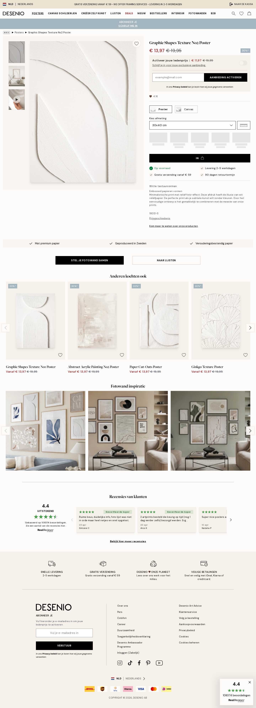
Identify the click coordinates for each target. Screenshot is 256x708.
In (200, 158)
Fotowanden (198, 13)
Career (121, 624)
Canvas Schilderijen (62, 13)
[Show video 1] (17, 99)
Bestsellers (158, 13)
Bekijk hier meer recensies (128, 541)
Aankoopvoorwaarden (192, 624)
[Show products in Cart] (249, 13)
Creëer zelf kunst (93, 13)
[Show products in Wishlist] (241, 13)
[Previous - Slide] (5, 327)
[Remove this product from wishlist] (136, 43)
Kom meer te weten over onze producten (173, 226)
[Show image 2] (17, 76)
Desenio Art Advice (190, 605)
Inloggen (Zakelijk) (128, 652)
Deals (129, 13)
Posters (38, 13)
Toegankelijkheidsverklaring (134, 636)
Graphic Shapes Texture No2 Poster (49, 32)
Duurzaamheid (126, 630)
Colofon (122, 618)
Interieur (177, 13)
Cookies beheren (189, 642)
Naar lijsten (166, 260)
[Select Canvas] (186, 109)
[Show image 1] (17, 52)
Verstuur (64, 645)
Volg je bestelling (189, 618)
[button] (243, 125)
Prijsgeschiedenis (159, 218)
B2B (213, 13)
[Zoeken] (234, 14)
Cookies (184, 636)
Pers (119, 612)
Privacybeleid (187, 630)
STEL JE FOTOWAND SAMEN (89, 260)
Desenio (138, 697)
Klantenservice (188, 612)
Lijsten (115, 13)
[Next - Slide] (250, 327)
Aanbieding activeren (226, 77)
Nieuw (141, 13)
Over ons (122, 605)
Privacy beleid (180, 86)
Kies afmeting (157, 118)
